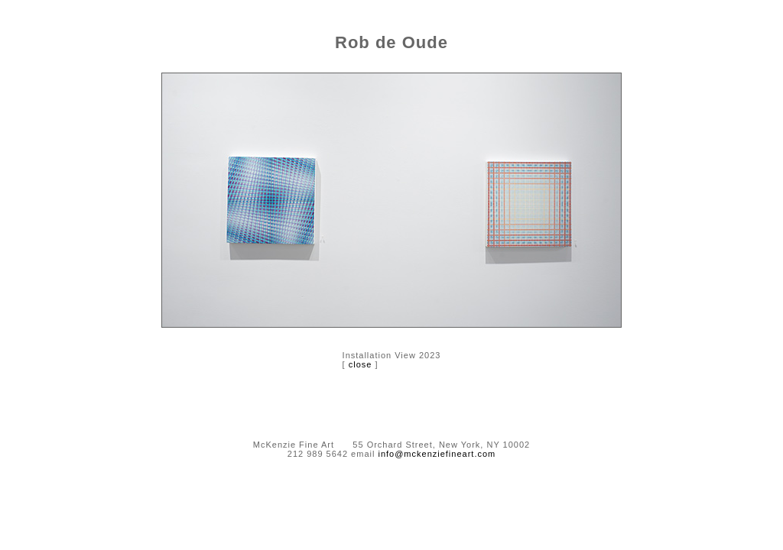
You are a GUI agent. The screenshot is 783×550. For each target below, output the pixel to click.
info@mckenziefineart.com (436, 453)
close (360, 364)
